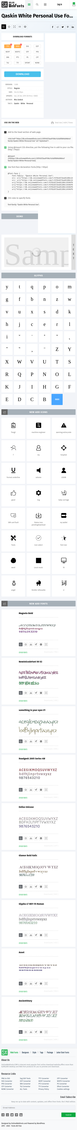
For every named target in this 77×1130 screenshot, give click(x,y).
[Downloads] (31, 644)
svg (27, 46)
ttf (7, 46)
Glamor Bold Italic (28, 855)
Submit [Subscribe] (68, 1115)
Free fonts (13, 4)
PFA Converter (6, 1084)
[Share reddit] (57, 27)
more (57, 399)
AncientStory (25, 1000)
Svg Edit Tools (25, 1078)
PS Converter (62, 1084)
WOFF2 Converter (63, 1081)
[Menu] (45, 4)
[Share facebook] (52, 27)
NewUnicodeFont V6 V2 (30, 661)
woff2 (17, 52)
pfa (37, 52)
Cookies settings (63, 1089)
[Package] (25, 26)
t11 (17, 63)
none (37, 63)
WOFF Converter (45, 1081)
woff (8, 52)
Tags (41, 1053)
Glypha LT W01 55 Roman (31, 904)
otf (27, 52)
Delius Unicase (26, 807)
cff (37, 57)
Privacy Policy (44, 1089)
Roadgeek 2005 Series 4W (32, 758)
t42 (7, 63)
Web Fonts (14, 1053)
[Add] (3, 26)
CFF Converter (6, 1086)
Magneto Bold (26, 613)
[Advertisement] (61, 47)
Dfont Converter (63, 1086)
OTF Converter (62, 1078)
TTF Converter (44, 1078)
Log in (59, 5)
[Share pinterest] (67, 27)
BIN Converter (25, 1084)
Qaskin (16, 103)
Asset (21, 952)
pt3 (17, 57)
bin (7, 57)
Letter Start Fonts (62, 1053)
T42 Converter (25, 1086)
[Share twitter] (62, 27)
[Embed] (41, 644)
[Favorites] (9, 26)
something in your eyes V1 (32, 710)
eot (37, 46)
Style (34, 1053)
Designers (25, 1053)
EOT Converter (25, 1081)
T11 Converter (44, 1086)
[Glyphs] (19, 26)
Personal (29, 103)
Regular (17, 88)
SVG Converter (6, 1081)
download (22, 74)
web (17, 46)
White (23, 103)
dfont (27, 63)
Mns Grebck (18, 100)
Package (50, 1053)
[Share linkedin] (73, 27)
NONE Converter (7, 1089)
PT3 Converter (44, 1084)
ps (27, 57)
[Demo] (14, 26)
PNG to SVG (5, 1078)
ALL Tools (23, 1089)
